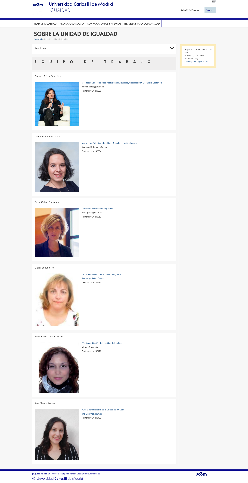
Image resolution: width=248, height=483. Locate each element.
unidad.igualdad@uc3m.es (196, 61)
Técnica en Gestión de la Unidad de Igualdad (102, 274)
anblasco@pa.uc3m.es (92, 414)
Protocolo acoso (72, 23)
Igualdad (38, 39)
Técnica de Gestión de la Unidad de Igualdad (102, 343)
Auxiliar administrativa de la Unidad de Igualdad (103, 410)
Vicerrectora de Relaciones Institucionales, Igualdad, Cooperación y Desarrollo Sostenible (122, 83)
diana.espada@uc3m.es (92, 278)
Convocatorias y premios (104, 23)
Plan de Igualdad (45, 23)
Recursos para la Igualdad (142, 23)
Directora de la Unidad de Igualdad (97, 209)
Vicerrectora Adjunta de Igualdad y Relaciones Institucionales (109, 143)
